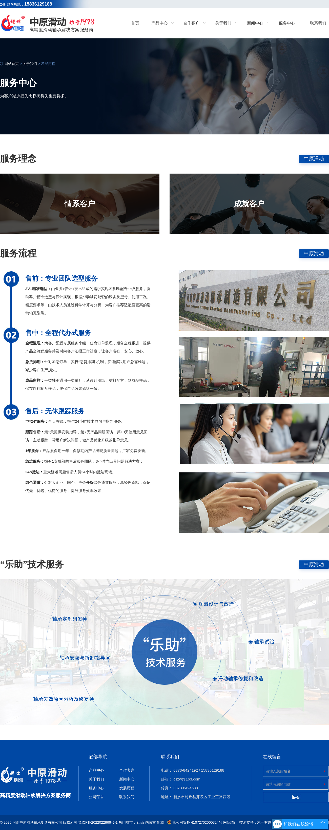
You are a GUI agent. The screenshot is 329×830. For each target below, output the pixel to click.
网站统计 (230, 822)
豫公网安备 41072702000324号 (194, 822)
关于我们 (30, 64)
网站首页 (12, 64)
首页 (135, 23)
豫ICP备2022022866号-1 (98, 822)
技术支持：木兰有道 (255, 822)
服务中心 (96, 788)
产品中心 (96, 770)
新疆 (160, 822)
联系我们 (318, 23)
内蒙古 (150, 822)
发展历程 (48, 64)
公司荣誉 (96, 797)
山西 (140, 822)
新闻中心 (126, 779)
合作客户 (126, 770)
